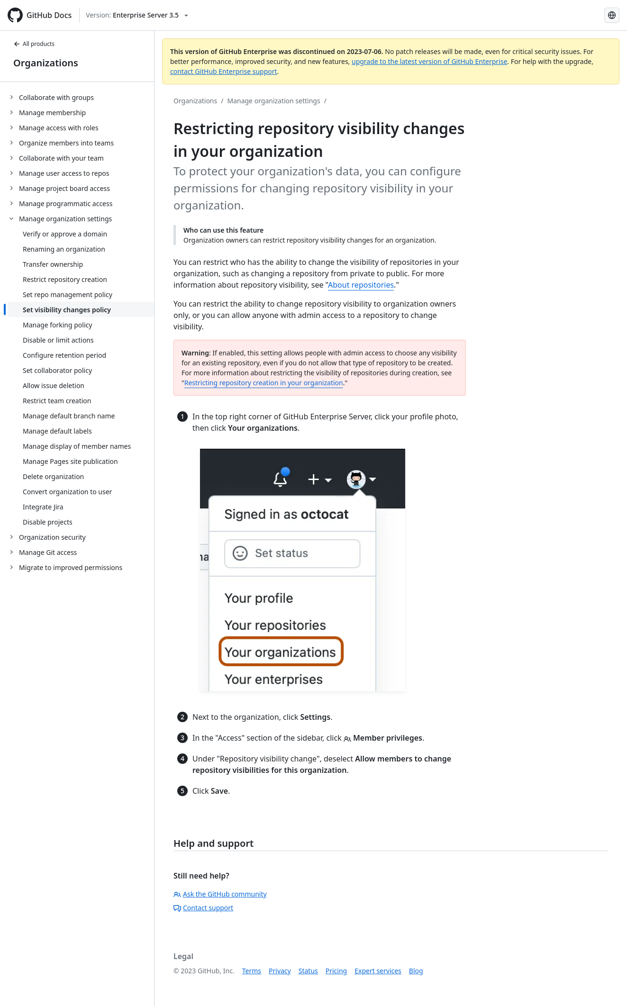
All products (34, 44)
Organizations (45, 62)
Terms (251, 970)
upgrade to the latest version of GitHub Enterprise (429, 61)
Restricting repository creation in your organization (263, 382)
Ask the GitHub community (220, 893)
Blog (416, 970)
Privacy (280, 970)
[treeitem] (81, 97)
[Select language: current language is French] (611, 15)
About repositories (361, 285)
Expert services (377, 970)
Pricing (336, 970)
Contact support (203, 907)
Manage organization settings (273, 100)
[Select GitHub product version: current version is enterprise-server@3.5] (137, 15)
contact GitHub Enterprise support (223, 71)
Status (308, 970)
